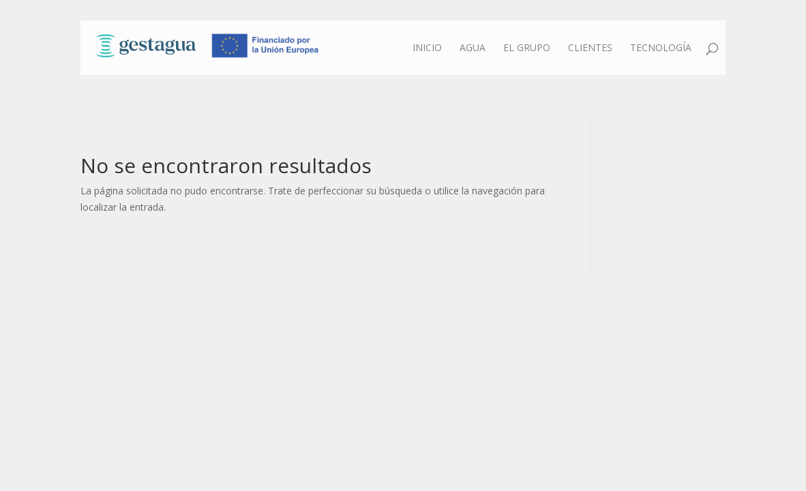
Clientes (590, 48)
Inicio (427, 48)
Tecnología (660, 48)
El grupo (526, 48)
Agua (473, 48)
